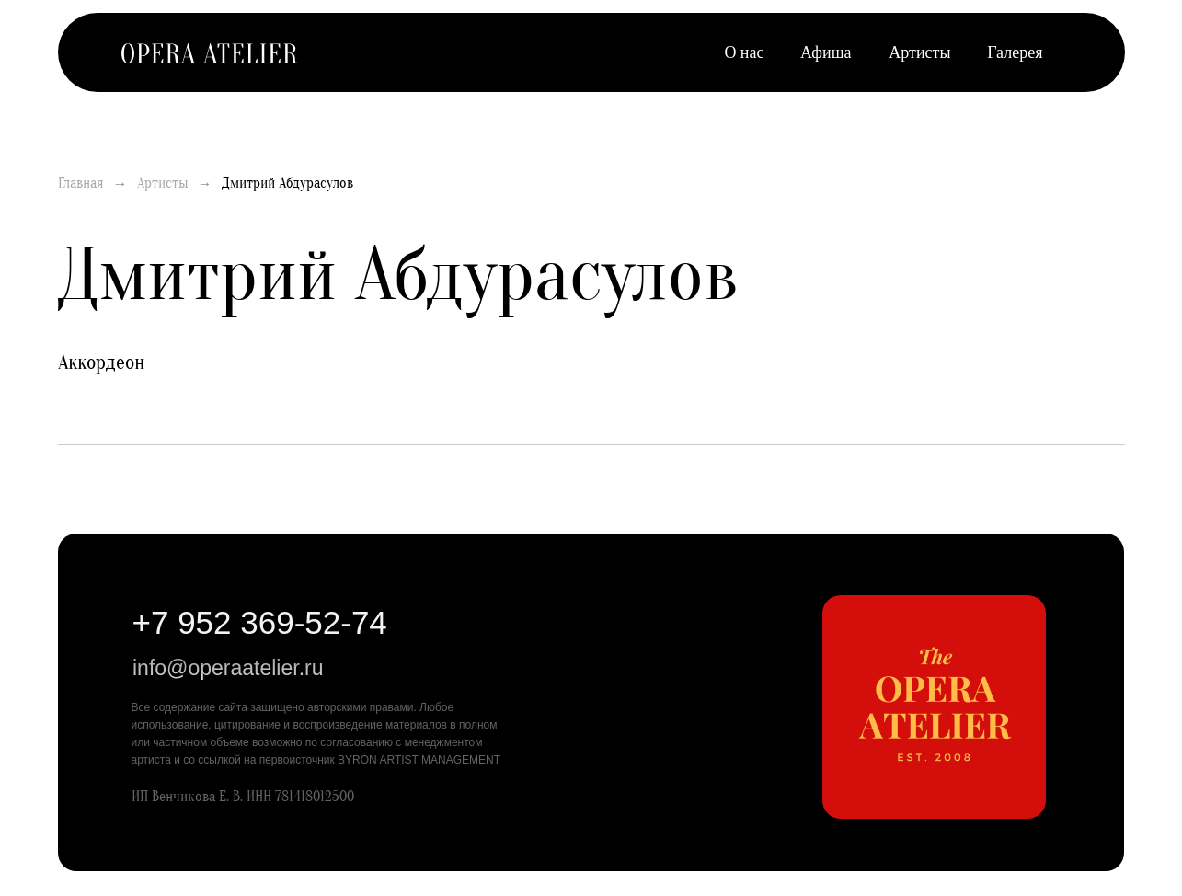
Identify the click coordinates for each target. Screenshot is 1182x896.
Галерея (1014, 52)
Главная (81, 183)
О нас (743, 52)
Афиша (825, 52)
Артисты (919, 52)
